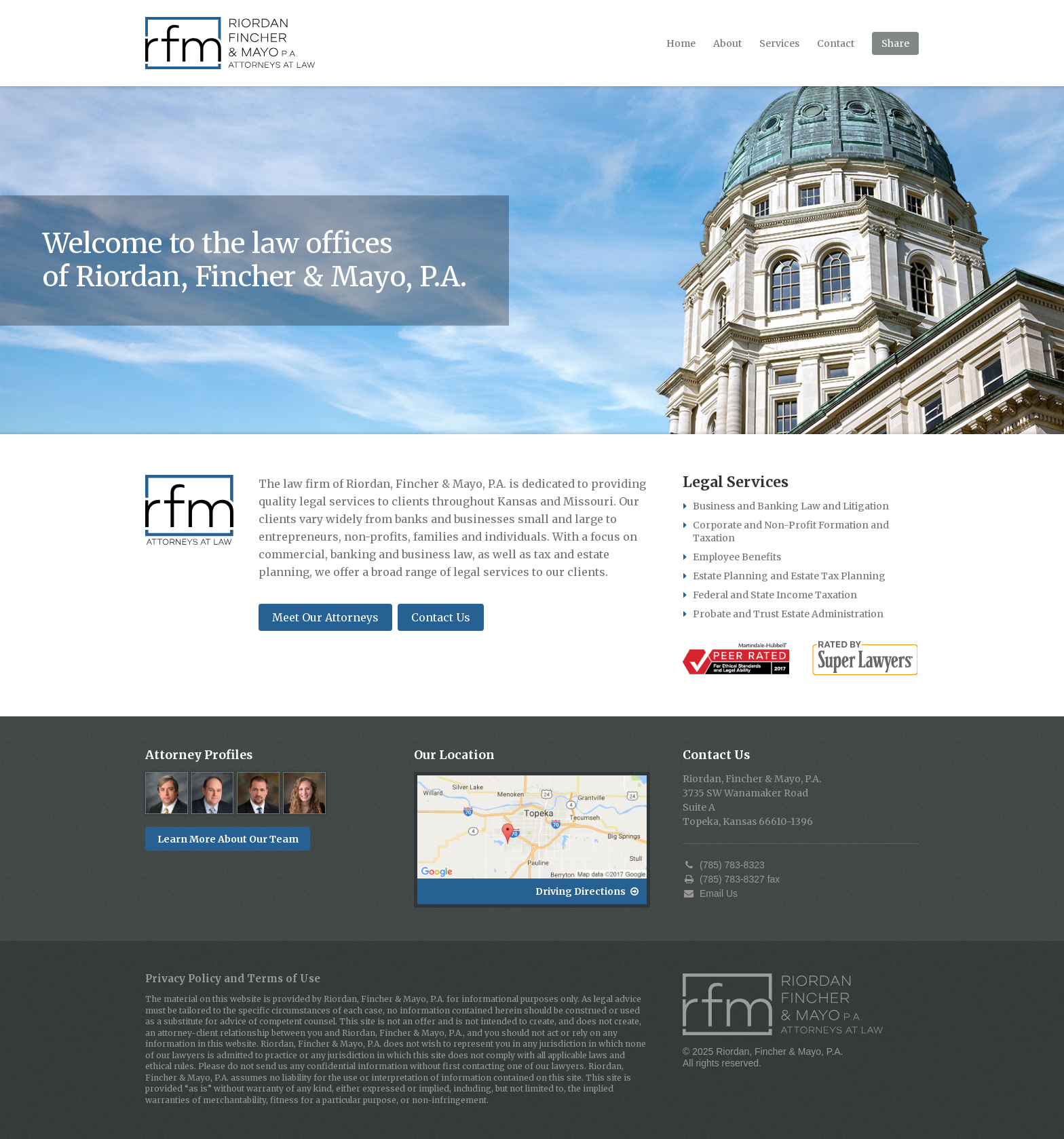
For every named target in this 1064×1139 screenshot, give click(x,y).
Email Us (710, 893)
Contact (835, 43)
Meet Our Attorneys (325, 617)
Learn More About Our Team (228, 839)
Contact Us (440, 617)
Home (681, 43)
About (727, 43)
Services (779, 43)
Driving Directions (587, 891)
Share (895, 43)
